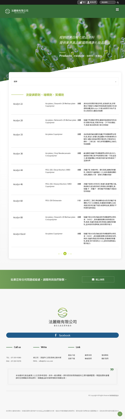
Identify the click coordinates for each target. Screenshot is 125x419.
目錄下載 (71, 358)
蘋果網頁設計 (114, 394)
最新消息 (88, 354)
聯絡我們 (88, 358)
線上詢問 (98, 278)
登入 (83, 2)
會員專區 (105, 354)
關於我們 (105, 358)
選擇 (65, 81)
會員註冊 (91, 2)
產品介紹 (71, 354)
